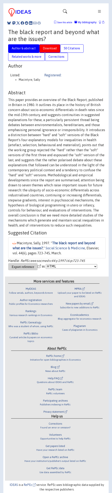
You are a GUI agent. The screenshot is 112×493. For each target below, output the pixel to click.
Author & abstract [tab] (24, 48)
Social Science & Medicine (65, 248)
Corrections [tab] (56, 56)
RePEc (30, 485)
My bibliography (85, 22)
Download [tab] (50, 48)
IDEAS (14, 485)
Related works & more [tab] (26, 56)
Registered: (52, 75)
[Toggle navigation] (65, 12)
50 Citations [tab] (72, 48)
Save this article (64, 22)
